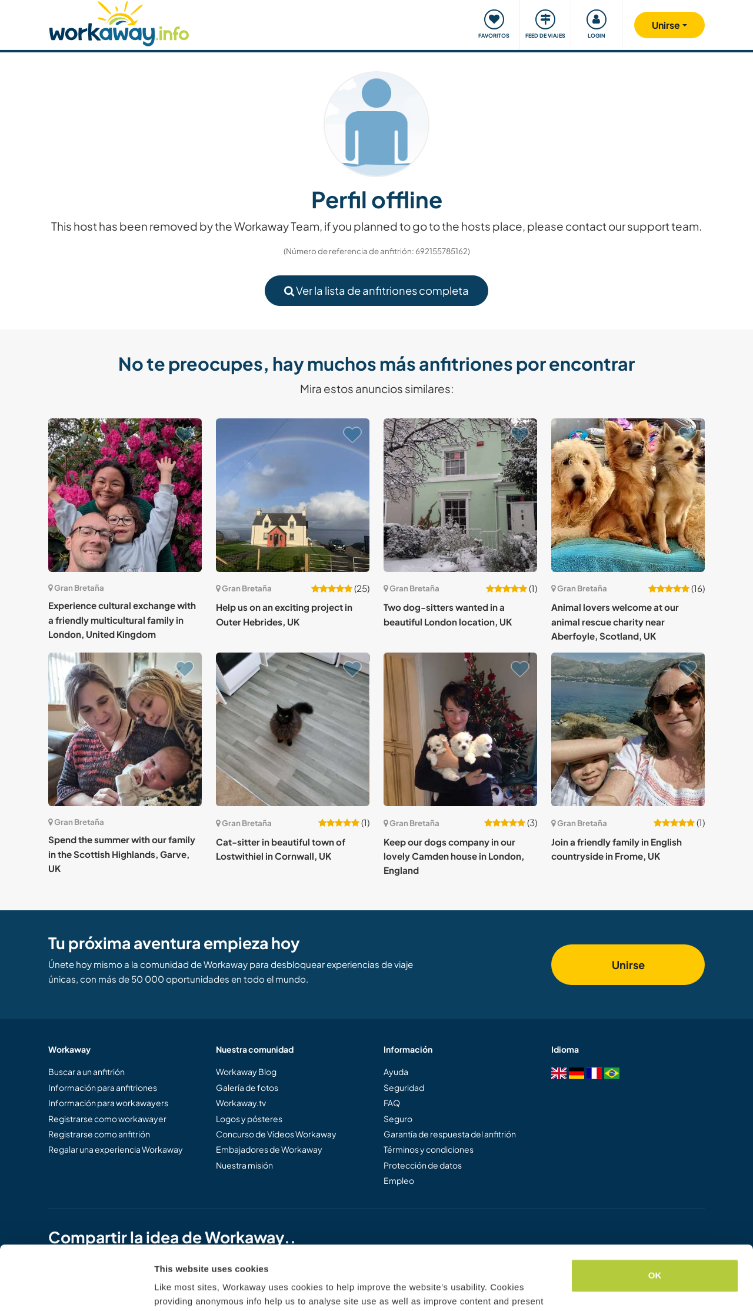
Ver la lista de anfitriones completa (376, 290)
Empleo (399, 1180)
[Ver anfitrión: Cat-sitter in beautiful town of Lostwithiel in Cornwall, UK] (292, 729)
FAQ (392, 1102)
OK (655, 1215)
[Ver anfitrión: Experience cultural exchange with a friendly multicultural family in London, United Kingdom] (125, 495)
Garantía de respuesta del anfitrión (450, 1134)
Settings (171, 1288)
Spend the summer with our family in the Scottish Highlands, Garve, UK (121, 854)
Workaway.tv (241, 1102)
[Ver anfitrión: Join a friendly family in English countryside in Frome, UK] (628, 729)
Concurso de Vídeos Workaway (276, 1134)
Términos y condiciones (429, 1149)
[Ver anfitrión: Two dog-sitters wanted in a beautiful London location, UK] (460, 495)
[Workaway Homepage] (119, 22)
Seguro (398, 1118)
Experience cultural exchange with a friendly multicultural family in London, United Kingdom (122, 620)
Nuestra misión (244, 1165)
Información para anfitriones (102, 1087)
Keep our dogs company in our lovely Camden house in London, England (454, 856)
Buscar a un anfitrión (86, 1071)
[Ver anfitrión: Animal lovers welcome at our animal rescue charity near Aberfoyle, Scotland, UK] (628, 495)
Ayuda (396, 1071)
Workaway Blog (246, 1071)
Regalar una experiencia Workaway (115, 1149)
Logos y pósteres (249, 1118)
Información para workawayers (108, 1102)
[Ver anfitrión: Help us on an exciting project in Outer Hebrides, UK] (292, 495)
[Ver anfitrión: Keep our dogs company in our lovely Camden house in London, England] (460, 729)
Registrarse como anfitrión (99, 1134)
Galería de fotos (247, 1087)
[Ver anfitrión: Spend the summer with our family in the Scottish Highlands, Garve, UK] (125, 729)
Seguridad (404, 1087)
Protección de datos (423, 1165)
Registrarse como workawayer (107, 1118)
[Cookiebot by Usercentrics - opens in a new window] (76, 1288)
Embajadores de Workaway (269, 1149)
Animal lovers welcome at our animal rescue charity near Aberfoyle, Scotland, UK (615, 621)
